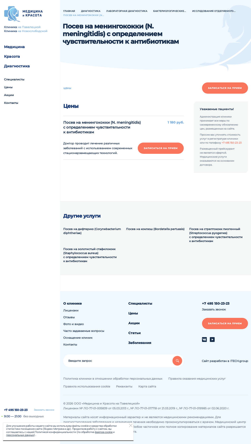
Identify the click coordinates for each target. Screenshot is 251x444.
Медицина (14, 47)
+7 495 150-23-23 (16, 410)
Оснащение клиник (77, 338)
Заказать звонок (44, 410)
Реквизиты (124, 386)
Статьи (134, 333)
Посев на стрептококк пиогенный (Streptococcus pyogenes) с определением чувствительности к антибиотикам (216, 235)
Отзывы (69, 317)
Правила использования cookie (86, 386)
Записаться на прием (225, 88)
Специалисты (14, 79)
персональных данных (20, 435)
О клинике (72, 303)
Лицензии (71, 310)
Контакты (11, 102)
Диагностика (17, 66)
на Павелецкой (29, 27)
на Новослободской (32, 31)
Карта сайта (147, 386)
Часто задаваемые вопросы (83, 331)
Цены (8, 87)
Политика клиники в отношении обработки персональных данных (112, 378)
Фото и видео (73, 324)
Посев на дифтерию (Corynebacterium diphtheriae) (92, 231)
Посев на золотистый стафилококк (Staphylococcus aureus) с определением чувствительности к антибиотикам (90, 255)
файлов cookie (103, 432)
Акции (9, 95)
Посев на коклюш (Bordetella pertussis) (155, 229)
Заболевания (139, 343)
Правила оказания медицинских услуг (197, 378)
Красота (12, 56)
